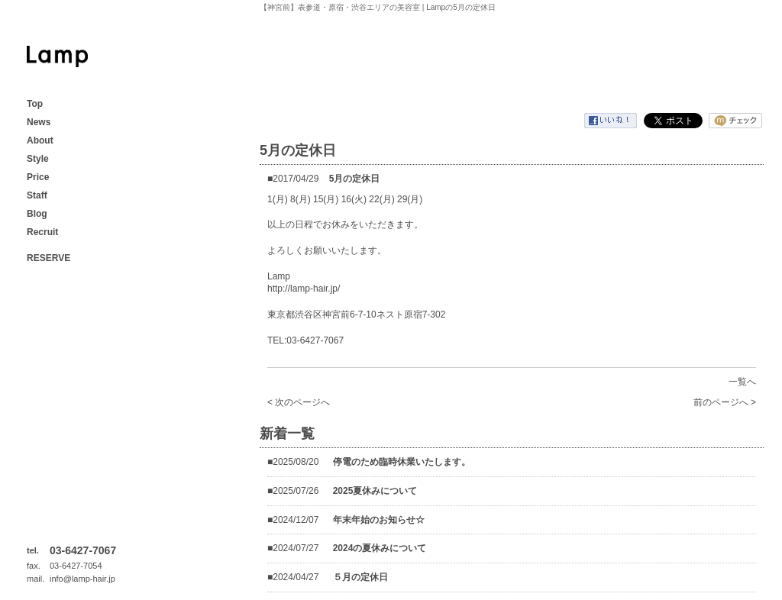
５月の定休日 (360, 577)
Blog (37, 213)
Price (38, 177)
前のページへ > (724, 402)
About (40, 140)
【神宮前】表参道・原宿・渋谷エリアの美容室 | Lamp (57, 56)
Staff (37, 195)
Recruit (42, 232)
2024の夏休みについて (380, 548)
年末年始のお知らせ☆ (379, 520)
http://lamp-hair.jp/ (303, 288)
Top (35, 103)
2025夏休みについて (375, 490)
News (38, 122)
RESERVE (48, 258)
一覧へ (742, 381)
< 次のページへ (298, 402)
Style (38, 158)
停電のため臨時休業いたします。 (401, 461)
